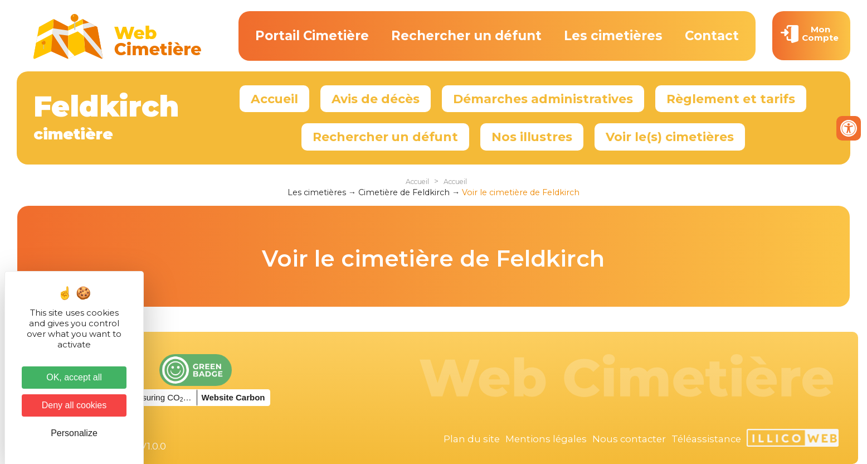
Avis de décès (376, 98)
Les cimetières (613, 36)
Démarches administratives (543, 98)
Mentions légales (546, 438)
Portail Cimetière (312, 36)
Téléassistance (706, 438)
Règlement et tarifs (730, 98)
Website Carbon (233, 397)
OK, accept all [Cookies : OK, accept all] (74, 377)
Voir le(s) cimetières (670, 136)
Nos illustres (531, 136)
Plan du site (472, 438)
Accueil (274, 98)
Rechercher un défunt (466, 36)
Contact (712, 36)
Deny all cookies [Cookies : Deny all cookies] (74, 405)
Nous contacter (629, 438)
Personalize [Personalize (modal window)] (74, 433)
